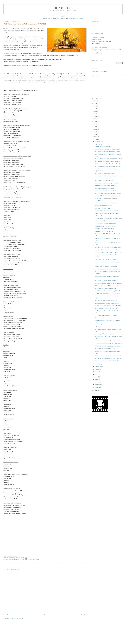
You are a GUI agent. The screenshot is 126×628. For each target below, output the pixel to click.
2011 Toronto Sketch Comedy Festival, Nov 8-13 (107, 308)
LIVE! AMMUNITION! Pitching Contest (105, 259)
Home (45, 615)
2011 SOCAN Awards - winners (103, 208)
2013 (95, 134)
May (96, 377)
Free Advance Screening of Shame (103, 205)
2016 (95, 126)
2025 (95, 103)
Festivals (72, 18)
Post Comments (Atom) (17, 618)
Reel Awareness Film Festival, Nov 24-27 (105, 190)
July (96, 371)
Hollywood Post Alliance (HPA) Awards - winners (107, 285)
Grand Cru (104, 51)
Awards (61, 18)
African (11, 559)
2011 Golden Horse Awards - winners (104, 173)
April (96, 379)
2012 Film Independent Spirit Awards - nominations (108, 161)
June (96, 374)
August (97, 369)
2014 (95, 131)
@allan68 (98, 43)
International (34, 559)
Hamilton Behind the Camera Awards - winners (107, 303)
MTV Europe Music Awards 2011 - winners (106, 315)
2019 (95, 119)
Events (66, 18)
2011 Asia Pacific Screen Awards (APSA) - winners (108, 193)
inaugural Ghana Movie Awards (17, 65)
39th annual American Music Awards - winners (107, 213)
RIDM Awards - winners (101, 216)
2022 (95, 111)
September (98, 366)
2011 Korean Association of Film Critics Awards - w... (108, 341)
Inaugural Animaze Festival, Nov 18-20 (105, 226)
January (97, 387)
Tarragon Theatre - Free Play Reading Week (106, 266)
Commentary (79, 18)
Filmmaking (55, 18)
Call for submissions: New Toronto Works (105, 223)
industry (26, 559)
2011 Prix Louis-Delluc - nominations (104, 188)
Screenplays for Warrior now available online (106, 250)
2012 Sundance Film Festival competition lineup (107, 151)
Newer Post (6, 615)
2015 (95, 129)
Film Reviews (46, 18)
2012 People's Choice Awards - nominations (106, 300)
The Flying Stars (106, 41)
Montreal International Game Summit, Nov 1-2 (107, 361)
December (98, 141)
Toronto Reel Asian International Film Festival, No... (108, 305)
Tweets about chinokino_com (99, 71)
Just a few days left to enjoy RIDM (104, 231)
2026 (95, 101)
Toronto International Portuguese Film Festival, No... (108, 283)
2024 (95, 106)
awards (16, 559)
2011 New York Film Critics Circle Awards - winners (108, 158)
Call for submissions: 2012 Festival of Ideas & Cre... (108, 252)
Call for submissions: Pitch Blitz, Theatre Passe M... (108, 164)
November (98, 144)
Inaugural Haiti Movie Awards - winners (105, 185)
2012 (95, 137)
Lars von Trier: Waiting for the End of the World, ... (108, 293)
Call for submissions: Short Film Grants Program (107, 149)
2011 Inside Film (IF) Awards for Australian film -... (108, 247)
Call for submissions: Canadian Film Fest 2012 (107, 210)
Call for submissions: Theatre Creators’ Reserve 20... (108, 355)
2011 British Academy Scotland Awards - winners (107, 269)
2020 (95, 116)
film (21, 559)
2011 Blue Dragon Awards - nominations (105, 288)
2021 (95, 113)
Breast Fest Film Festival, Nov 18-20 (104, 228)
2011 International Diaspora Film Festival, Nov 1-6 (108, 358)
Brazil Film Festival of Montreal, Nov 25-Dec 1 (107, 183)
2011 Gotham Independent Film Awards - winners (107, 166)
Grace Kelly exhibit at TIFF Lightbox (104, 334)
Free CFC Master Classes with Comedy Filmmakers (108, 291)
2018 (95, 121)
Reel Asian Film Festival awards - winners (105, 203)
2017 (95, 124)
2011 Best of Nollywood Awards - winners (105, 280)
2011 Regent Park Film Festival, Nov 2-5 (105, 348)
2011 (95, 139)
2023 (95, 108)
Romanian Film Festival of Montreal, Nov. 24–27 (107, 196)
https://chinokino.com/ (97, 33)
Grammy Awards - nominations (103, 146)
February (97, 384)
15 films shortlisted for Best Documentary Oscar (107, 221)
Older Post (84, 615)
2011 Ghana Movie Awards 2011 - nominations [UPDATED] (25, 24)
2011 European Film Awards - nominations (106, 318)
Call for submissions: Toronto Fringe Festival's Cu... (108, 346)
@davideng (99, 53)
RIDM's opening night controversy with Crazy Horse (108, 218)
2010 (95, 390)
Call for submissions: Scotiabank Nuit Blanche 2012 (108, 343)
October (97, 364)
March (97, 382)
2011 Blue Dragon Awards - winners (104, 180)
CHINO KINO (63, 8)
